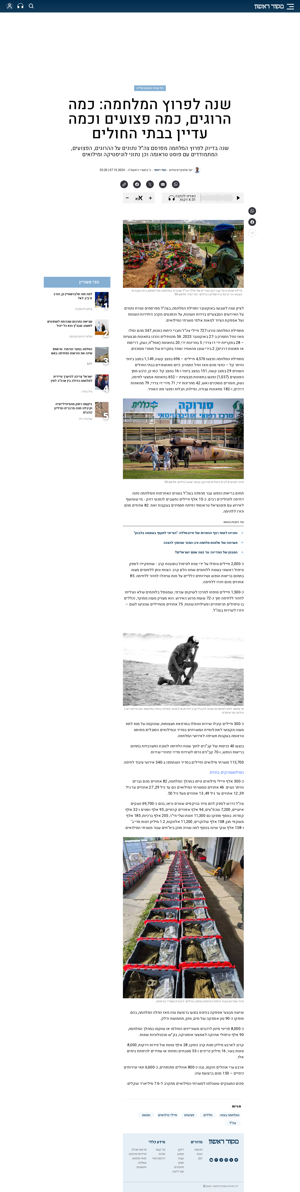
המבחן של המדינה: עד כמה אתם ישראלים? (206, 552)
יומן (200, 1158)
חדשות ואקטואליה (149, 88)
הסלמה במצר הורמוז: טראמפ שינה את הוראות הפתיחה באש (71, 351)
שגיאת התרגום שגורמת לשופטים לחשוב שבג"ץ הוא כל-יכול (69, 323)
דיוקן (181, 1149)
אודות (162, 1154)
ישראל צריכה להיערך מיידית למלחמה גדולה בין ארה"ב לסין (71, 378)
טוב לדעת (178, 1171)
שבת (181, 1158)
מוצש (180, 1154)
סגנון (181, 1163)
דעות (199, 1154)
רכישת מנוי (158, 1158)
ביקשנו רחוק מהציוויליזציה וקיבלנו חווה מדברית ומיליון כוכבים (73, 408)
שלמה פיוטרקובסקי (80, 336)
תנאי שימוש (139, 1158)
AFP (89, 364)
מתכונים (179, 1167)
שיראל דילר (85, 419)
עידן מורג (86, 391)
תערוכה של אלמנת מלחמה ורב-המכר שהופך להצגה (201, 542)
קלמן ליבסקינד (83, 309)
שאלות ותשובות (141, 1165)
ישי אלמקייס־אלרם (181, 170)
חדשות (198, 1149)
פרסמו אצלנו (138, 1149)
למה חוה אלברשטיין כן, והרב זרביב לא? (73, 296)
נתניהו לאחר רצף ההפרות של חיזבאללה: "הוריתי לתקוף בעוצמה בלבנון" (186, 532)
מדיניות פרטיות (137, 1154)
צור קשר (160, 1149)
